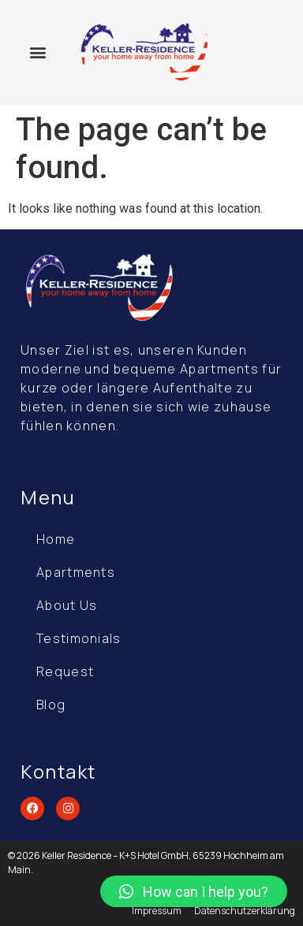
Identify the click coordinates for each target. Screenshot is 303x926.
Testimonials (79, 638)
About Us (66, 605)
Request (65, 671)
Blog (50, 704)
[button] (38, 52)
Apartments (75, 572)
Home (55, 539)
